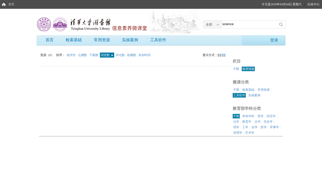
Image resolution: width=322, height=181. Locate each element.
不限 (236, 69)
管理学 (237, 132)
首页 (11, 4)
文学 (258, 121)
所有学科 (248, 116)
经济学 (271, 116)
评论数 (121, 55)
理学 (236, 127)
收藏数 (132, 55)
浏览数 (107, 55)
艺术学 (249, 132)
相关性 (71, 55)
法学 (236, 121)
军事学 (274, 127)
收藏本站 (313, 4)
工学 (245, 127)
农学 (255, 127)
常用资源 (102, 40)
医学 (264, 127)
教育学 (246, 121)
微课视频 (248, 69)
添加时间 (144, 55)
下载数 (94, 55)
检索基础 (74, 40)
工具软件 (158, 40)
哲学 (261, 116)
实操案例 (130, 40)
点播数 (83, 55)
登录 (274, 40)
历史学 (268, 121)
